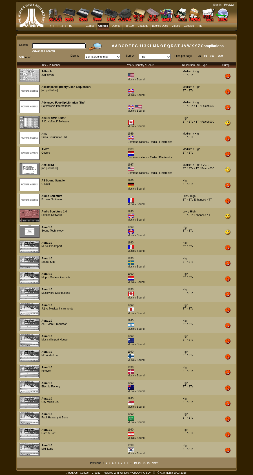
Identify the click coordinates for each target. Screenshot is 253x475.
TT (197, 106)
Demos (116, 25)
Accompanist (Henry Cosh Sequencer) (66, 86)
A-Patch (47, 71)
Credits (96, 472)
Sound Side (48, 261)
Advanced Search (43, 51)
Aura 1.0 (47, 227)
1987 (131, 164)
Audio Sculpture (52, 196)
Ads (200, 25)
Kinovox (46, 370)
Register (229, 4)
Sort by (130, 55)
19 (135, 463)
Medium (187, 71)
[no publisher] (50, 90)
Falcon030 (208, 106)
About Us (72, 472)
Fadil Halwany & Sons (55, 417)
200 (220, 55)
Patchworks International (56, 106)
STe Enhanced (197, 199)
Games (90, 25)
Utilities (103, 25)
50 (205, 55)
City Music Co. (50, 402)
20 (139, 463)
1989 (131, 133)
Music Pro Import (52, 246)
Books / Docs (160, 25)
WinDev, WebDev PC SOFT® (137, 472)
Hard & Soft (48, 433)
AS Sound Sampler (54, 180)
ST (184, 75)
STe (191, 75)
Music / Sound (136, 79)
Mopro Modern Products (56, 277)
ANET (45, 133)
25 (199, 55)
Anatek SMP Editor (54, 118)
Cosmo (46, 152)
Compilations (212, 46)
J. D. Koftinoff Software (55, 121)
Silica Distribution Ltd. (54, 137)
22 (148, 463)
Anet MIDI (48, 164)
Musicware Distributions (56, 292)
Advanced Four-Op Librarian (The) (63, 102)
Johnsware (48, 74)
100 (212, 55)
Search (23, 44)
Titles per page (183, 55)
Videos (176, 25)
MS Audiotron (50, 355)
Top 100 (129, 25)
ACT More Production (54, 324)
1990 (131, 211)
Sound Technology (53, 230)
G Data (46, 184)
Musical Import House (55, 339)
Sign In (217, 4)
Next (155, 463)
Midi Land (47, 448)
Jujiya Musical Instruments (57, 308)
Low (185, 196)
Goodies (189, 25)
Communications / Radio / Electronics (150, 142)
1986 (131, 180)
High (197, 71)
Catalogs (143, 25)
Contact (84, 472)
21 (144, 463)
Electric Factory (51, 386)
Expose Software (52, 199)
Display (75, 55)
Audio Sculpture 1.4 (54, 211)
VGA (205, 164)
